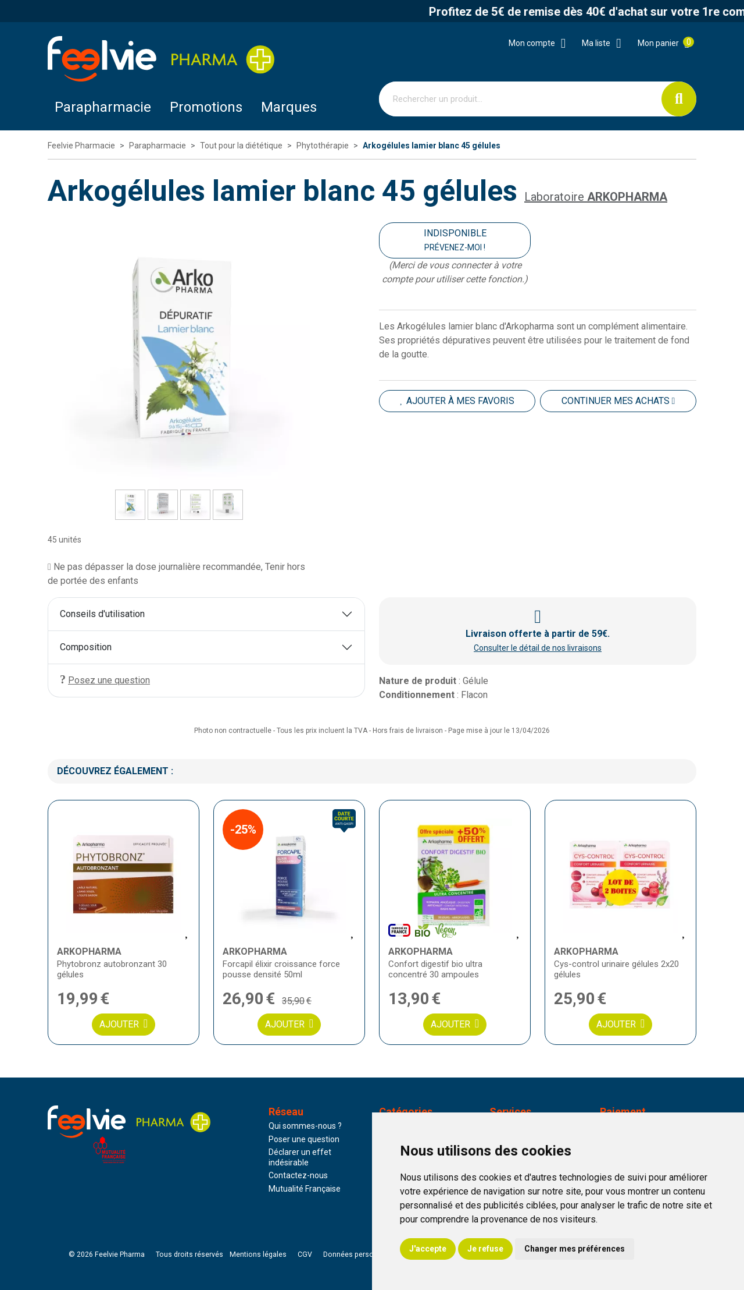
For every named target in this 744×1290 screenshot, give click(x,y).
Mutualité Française (305, 1188)
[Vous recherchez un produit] (520, 98)
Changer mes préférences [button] (574, 1248)
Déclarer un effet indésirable (300, 1157)
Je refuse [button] (485, 1248)
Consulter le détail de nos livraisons (538, 648)
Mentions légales (258, 1254)
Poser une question (304, 1139)
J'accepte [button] (427, 1248)
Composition (86, 647)
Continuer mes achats (618, 400)
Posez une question (105, 680)
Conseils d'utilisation (102, 613)
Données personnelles (360, 1254)
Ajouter (123, 1024)
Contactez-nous (298, 1175)
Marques (289, 107)
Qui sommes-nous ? (305, 1125)
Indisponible (455, 240)
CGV (305, 1254)
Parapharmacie (103, 107)
